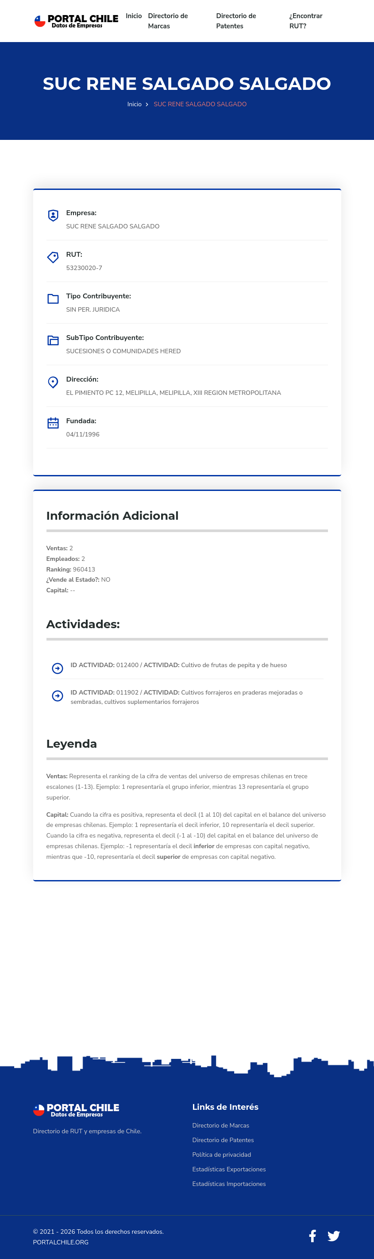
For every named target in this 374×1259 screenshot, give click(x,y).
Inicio (134, 16)
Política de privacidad (222, 1155)
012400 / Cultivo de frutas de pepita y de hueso (179, 665)
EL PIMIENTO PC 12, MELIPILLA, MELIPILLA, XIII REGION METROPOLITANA (173, 393)
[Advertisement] (187, 983)
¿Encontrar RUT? (306, 21)
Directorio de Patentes (236, 21)
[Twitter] (333, 1236)
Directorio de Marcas (168, 21)
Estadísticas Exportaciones (229, 1169)
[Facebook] (312, 1236)
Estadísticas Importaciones (229, 1184)
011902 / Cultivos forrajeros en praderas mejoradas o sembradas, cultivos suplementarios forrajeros (187, 697)
